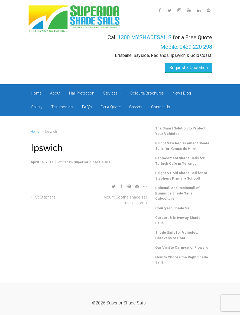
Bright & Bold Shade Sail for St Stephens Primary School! (181, 175)
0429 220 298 (196, 47)
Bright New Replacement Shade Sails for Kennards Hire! (182, 146)
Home (35, 131)
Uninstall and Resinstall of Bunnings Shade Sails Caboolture (177, 193)
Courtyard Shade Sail (173, 208)
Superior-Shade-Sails (92, 162)
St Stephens (45, 197)
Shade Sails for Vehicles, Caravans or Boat (176, 235)
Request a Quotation (188, 67)
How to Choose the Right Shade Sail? (181, 260)
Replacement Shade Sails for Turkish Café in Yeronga (180, 160)
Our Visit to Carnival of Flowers (181, 247)
